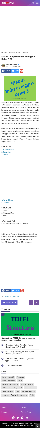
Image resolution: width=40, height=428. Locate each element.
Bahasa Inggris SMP (8, 381)
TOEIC (32, 395)
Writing (30, 384)
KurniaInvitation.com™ (27, 425)
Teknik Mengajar (7, 391)
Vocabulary (20, 377)
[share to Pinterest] (21, 71)
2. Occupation (6, 152)
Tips (26, 388)
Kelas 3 (18, 296)
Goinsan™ (11, 425)
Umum (20, 381)
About (3, 408)
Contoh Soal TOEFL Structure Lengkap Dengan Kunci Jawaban (18, 339)
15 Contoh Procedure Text (14, 365)
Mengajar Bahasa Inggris (10, 384)
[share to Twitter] (15, 71)
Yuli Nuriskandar (12, 65)
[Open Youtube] (27, 417)
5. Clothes (5, 203)
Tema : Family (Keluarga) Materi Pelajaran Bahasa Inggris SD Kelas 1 (19, 353)
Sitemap (4, 412)
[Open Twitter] (18, 417)
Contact (23, 408)
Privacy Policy (26, 412)
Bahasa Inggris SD (10, 296)
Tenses (23, 384)
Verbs (17, 391)
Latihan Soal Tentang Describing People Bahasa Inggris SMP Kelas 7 (19, 346)
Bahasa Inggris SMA (15, 388)
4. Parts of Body (7, 200)
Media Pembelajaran (28, 391)
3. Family (4, 155)
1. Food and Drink (7, 149)
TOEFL (4, 388)
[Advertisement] (20, 29)
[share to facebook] (6, 71)
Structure (5, 395)
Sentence (33, 388)
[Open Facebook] (13, 417)
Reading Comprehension (19, 395)
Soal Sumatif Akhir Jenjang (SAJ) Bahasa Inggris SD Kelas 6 (19, 360)
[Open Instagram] (22, 417)
